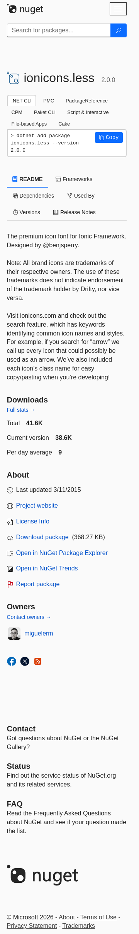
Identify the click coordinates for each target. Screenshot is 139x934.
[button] (109, 137)
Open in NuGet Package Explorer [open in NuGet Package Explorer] (62, 553)
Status (19, 766)
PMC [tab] (48, 101)
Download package (42, 537)
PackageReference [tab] (87, 101)
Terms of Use (98, 917)
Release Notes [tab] (74, 212)
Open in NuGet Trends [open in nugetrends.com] (47, 568)
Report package (38, 584)
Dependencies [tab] (33, 196)
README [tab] (28, 179)
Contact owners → (29, 617)
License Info (32, 521)
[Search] (118, 30)
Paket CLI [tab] (45, 112)
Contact (21, 728)
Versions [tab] (27, 212)
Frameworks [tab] (74, 179)
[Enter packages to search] (59, 30)
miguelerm (38, 633)
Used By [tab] (81, 196)
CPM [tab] (17, 112)
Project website (37, 505)
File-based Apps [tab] (29, 124)
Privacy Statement (32, 925)
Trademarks (78, 925)
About (67, 917)
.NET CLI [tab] (22, 101)
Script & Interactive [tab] (87, 112)
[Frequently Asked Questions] (15, 804)
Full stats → (21, 410)
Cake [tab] (64, 124)
